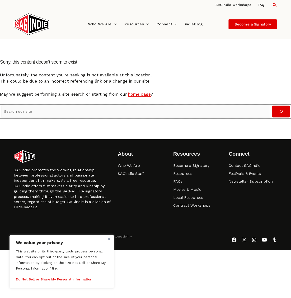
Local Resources (188, 197)
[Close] (109, 239)
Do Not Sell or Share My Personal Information (54, 279)
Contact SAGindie (244, 165)
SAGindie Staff (131, 173)
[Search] (281, 112)
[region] (61, 262)
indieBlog (194, 24)
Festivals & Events (245, 173)
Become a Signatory (191, 165)
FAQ (261, 5)
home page (139, 94)
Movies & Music (187, 189)
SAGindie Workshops (233, 5)
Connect (164, 24)
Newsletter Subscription (251, 181)
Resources (134, 24)
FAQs (178, 181)
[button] (274, 4)
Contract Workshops (191, 205)
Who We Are (100, 24)
